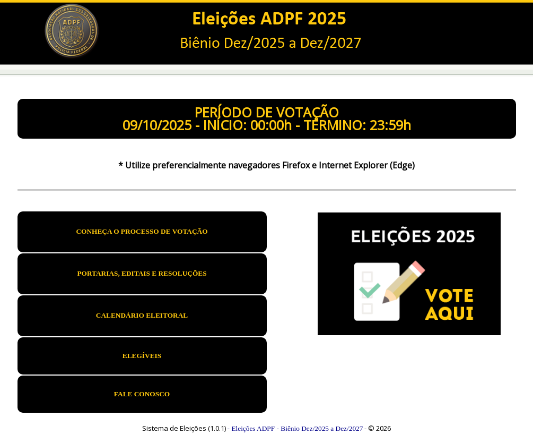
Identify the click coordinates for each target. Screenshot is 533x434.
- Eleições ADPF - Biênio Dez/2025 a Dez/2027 (295, 428)
